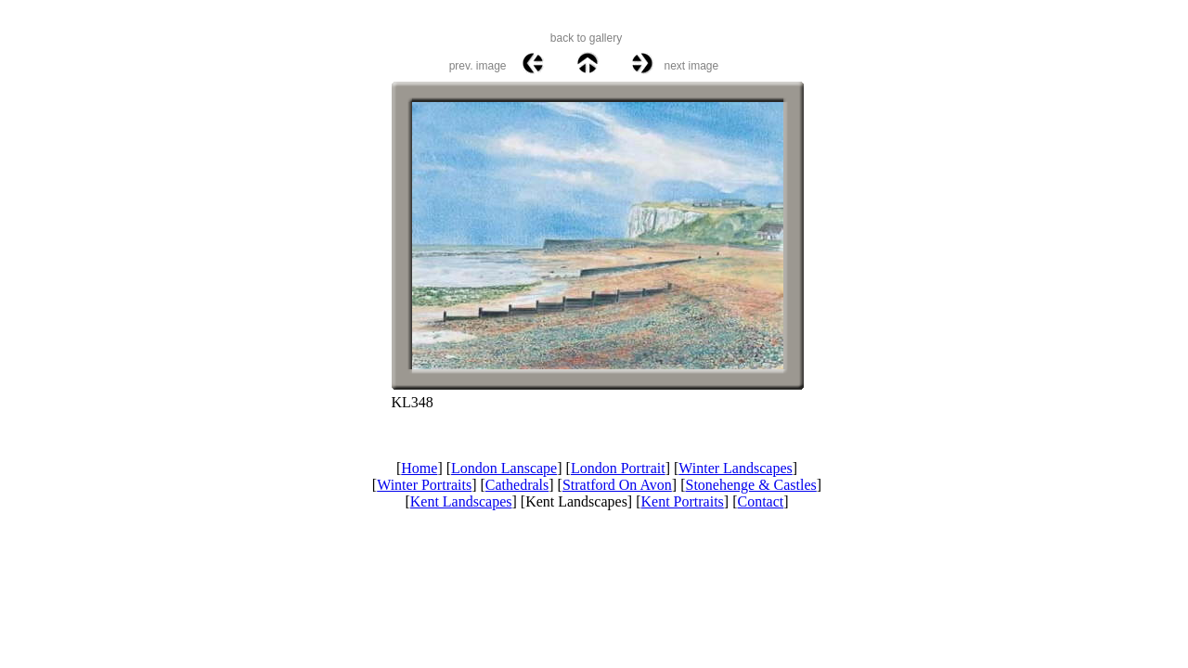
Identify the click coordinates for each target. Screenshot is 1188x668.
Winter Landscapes (735, 468)
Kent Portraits (682, 501)
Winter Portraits (424, 485)
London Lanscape (504, 468)
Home (419, 468)
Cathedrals (517, 485)
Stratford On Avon (617, 485)
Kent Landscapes (461, 501)
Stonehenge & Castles (751, 485)
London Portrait (618, 468)
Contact (761, 501)
